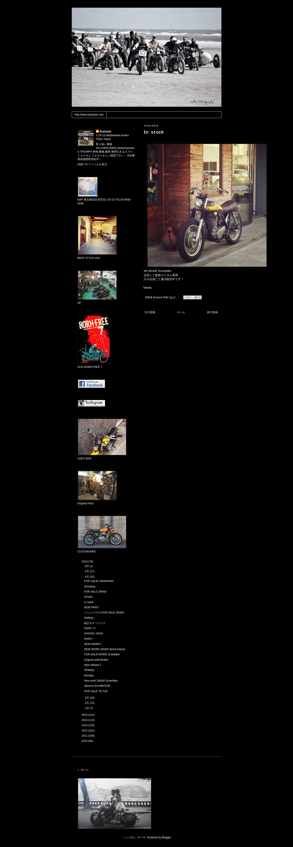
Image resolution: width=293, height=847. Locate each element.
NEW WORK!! (92, 644)
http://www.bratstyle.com (89, 114)
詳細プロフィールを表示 (92, 164)
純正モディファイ (95, 623)
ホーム (181, 312)
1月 (87, 708)
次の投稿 (149, 312)
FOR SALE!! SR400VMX (99, 581)
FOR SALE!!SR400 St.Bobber (102, 654)
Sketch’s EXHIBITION (97, 685)
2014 (85, 720)
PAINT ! (88, 638)
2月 (87, 702)
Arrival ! (88, 596)
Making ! (89, 617)
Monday (89, 675)
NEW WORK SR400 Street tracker (104, 649)
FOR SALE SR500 (95, 591)
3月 (87, 697)
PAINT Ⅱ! (90, 628)
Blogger (166, 837)
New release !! (92, 664)
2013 (85, 725)
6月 (87, 566)
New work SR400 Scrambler (101, 680)
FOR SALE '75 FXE (96, 691)
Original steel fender (96, 659)
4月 (87, 576)
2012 (85, 730)
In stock (88, 602)
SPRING (89, 670)
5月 (87, 571)
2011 (85, 735)
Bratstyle (105, 131)
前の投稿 (212, 312)
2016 (85, 561)
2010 (85, 740)
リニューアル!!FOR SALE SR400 (104, 612)
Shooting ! (90, 586)
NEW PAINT (91, 607)
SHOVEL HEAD (93, 633)
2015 (85, 714)
